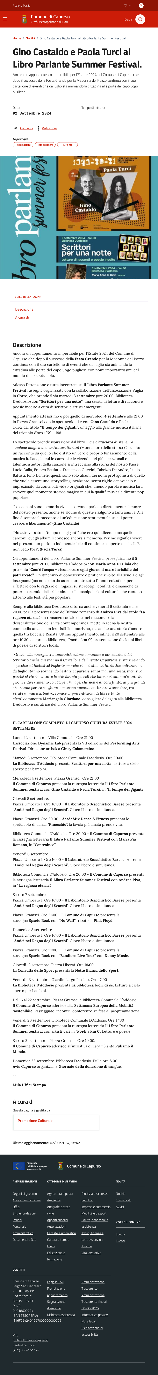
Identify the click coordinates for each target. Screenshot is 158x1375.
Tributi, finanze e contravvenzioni (92, 1236)
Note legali (88, 1321)
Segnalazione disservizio (56, 1305)
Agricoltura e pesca (60, 1193)
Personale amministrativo (23, 1229)
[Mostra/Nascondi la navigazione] (4, 18)
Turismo (86, 1246)
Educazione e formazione (56, 1256)
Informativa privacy (94, 1314)
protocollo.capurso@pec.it (30, 1340)
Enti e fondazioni (24, 1213)
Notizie (120, 1193)
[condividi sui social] (23, 128)
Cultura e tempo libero (58, 1243)
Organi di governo (25, 1193)
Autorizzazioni (56, 1226)
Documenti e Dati (24, 1239)
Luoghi (120, 1234)
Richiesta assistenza (61, 1314)
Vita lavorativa (91, 1252)
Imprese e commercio (95, 1206)
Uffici (16, 1206)
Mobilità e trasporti (94, 1213)
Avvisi (120, 1206)
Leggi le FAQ (55, 1281)
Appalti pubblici (57, 1219)
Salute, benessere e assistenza (94, 1223)
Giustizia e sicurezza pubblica (94, 1197)
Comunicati (123, 1200)
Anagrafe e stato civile (58, 1210)
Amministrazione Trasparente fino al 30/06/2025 (94, 1301)
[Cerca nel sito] (140, 19)
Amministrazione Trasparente (93, 1285)
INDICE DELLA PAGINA (79, 297)
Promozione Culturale (35, 1120)
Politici (17, 1219)
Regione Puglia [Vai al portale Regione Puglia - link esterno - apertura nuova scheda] (21, 5)
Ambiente (53, 1200)
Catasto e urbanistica (61, 1233)
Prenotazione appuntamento (57, 1291)
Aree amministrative (27, 1200)
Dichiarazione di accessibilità (92, 1331)
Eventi (120, 1240)
